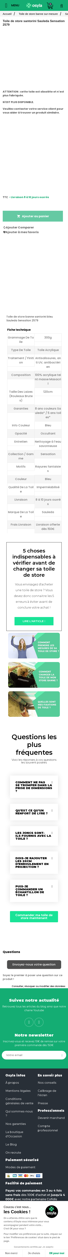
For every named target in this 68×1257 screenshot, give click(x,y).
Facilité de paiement (23, 1183)
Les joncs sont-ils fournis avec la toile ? (33, 835)
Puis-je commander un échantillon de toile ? (29, 891)
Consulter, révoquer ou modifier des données (38, 986)
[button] (34, 621)
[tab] (34, 787)
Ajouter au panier (33, 216)
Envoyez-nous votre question (34, 964)
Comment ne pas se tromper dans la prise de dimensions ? (33, 787)
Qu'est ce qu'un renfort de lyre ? (31, 812)
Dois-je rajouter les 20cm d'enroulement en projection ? (32, 862)
